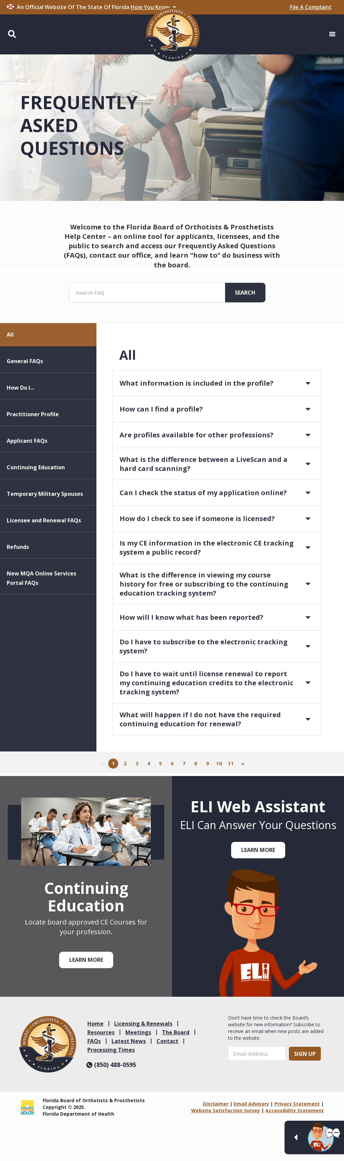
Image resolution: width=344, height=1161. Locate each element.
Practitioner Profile (33, 451)
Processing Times (111, 1049)
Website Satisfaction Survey (225, 1110)
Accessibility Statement (294, 1110)
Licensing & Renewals (143, 1023)
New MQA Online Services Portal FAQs (41, 615)
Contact (167, 1041)
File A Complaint (311, 7)
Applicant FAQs (27, 477)
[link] (47, 1044)
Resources (101, 1032)
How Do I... (20, 424)
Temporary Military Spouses (45, 530)
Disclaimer (215, 1104)
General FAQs (25, 398)
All (10, 371)
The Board (175, 1032)
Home (95, 1023)
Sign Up (305, 1054)
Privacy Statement (297, 1104)
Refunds (18, 584)
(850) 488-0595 (111, 1065)
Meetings (138, 1032)
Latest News (129, 1041)
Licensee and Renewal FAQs (44, 557)
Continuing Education (36, 504)
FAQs (94, 1041)
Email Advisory (251, 1104)
